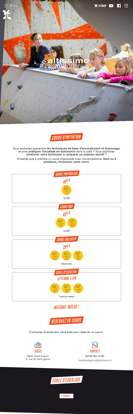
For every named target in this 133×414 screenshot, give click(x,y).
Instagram (126, 6)
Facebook (119, 6)
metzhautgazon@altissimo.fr (95, 360)
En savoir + (66, 395)
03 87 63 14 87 (95, 356)
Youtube (111, 6)
